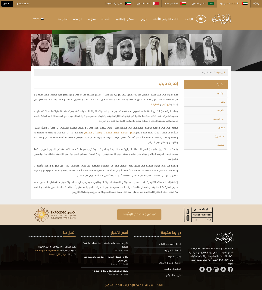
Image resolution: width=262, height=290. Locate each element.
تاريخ (144, 19)
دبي (223, 102)
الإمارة (189, 19)
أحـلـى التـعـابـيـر (172, 269)
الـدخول (7, 4)
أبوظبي (165, 104)
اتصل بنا (63, 19)
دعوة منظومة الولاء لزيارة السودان (110, 271)
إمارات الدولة (174, 257)
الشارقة (155, 104)
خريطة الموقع (173, 275)
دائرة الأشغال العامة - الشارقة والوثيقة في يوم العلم (106, 259)
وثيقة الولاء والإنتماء (170, 263)
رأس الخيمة (219, 119)
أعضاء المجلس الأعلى (166, 19)
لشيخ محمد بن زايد (234, 4)
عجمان (221, 128)
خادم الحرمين (203, 4)
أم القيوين (220, 136)
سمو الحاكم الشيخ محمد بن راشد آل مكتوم (109, 133)
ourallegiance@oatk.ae (47, 251)
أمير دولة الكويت (118, 4)
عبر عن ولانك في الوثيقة (139, 214)
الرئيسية (221, 72)
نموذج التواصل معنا (58, 254)
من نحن (78, 19)
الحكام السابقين (172, 250)
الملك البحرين (147, 4)
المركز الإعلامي (126, 19)
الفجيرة (221, 145)
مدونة (92, 19)
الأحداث (106, 19)
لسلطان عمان (175, 4)
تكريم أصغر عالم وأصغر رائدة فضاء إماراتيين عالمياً (105, 245)
